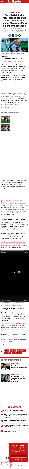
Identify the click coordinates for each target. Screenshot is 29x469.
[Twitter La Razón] (13, 35)
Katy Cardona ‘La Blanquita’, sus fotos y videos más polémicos (15, 430)
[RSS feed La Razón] (22, 465)
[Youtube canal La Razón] (25, 465)
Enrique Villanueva (9, 58)
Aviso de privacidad (18, 459)
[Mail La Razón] (19, 35)
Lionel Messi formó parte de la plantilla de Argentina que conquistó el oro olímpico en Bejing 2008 (13, 243)
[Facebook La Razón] (9, 35)
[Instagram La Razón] (19, 465)
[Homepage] (14, 1)
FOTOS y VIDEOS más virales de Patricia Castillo (15, 421)
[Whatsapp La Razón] (16, 35)
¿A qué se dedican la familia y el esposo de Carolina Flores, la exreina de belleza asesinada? (15, 416)
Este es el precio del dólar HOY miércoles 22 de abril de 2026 (16, 426)
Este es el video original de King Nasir (13, 410)
